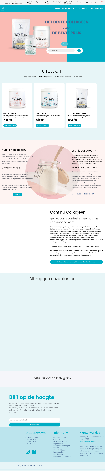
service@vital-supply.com (90, 439)
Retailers (99, 8)
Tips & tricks (87, 8)
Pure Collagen (35, 106)
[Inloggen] (91, 2)
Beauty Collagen (11, 106)
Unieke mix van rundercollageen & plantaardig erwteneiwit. (63, 113)
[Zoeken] (79, 50)
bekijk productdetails (10, 123)
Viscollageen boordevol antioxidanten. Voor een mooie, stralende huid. (11, 111)
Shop (57, 8)
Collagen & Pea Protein (61, 107)
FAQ (78, 8)
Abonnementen (68, 8)
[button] (87, 2)
